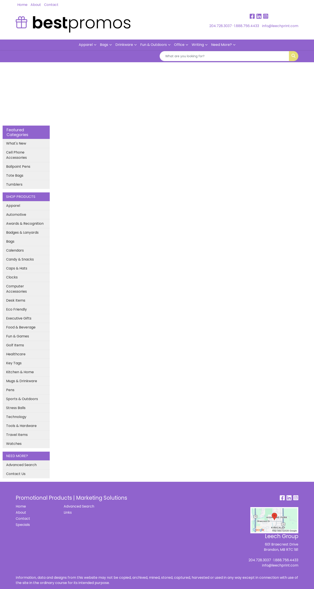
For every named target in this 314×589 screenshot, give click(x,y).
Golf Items (15, 345)
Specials (23, 524)
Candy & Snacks (20, 259)
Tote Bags (14, 175)
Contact (51, 4)
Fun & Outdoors (153, 44)
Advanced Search (21, 464)
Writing (198, 44)
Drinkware (124, 44)
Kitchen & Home (20, 372)
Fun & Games (17, 336)
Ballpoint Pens (18, 166)
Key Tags (14, 363)
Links (68, 512)
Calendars (15, 250)
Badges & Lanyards (22, 232)
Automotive (16, 214)
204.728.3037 (220, 25)
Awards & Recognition (25, 223)
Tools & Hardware (21, 425)
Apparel (86, 44)
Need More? (221, 44)
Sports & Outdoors (22, 398)
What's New (16, 143)
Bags (104, 44)
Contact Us (16, 473)
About (36, 4)
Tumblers (14, 184)
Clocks (12, 277)
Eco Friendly (16, 309)
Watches (14, 443)
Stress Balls (16, 407)
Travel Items (17, 434)
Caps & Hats (16, 268)
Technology (16, 416)
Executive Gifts (18, 318)
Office (179, 44)
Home (22, 4)
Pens (10, 389)
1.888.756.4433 (246, 25)
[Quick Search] (224, 56)
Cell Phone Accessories (16, 155)
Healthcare (16, 354)
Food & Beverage (21, 327)
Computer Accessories (16, 289)
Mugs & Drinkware (21, 380)
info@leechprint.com (280, 25)
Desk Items (15, 300)
